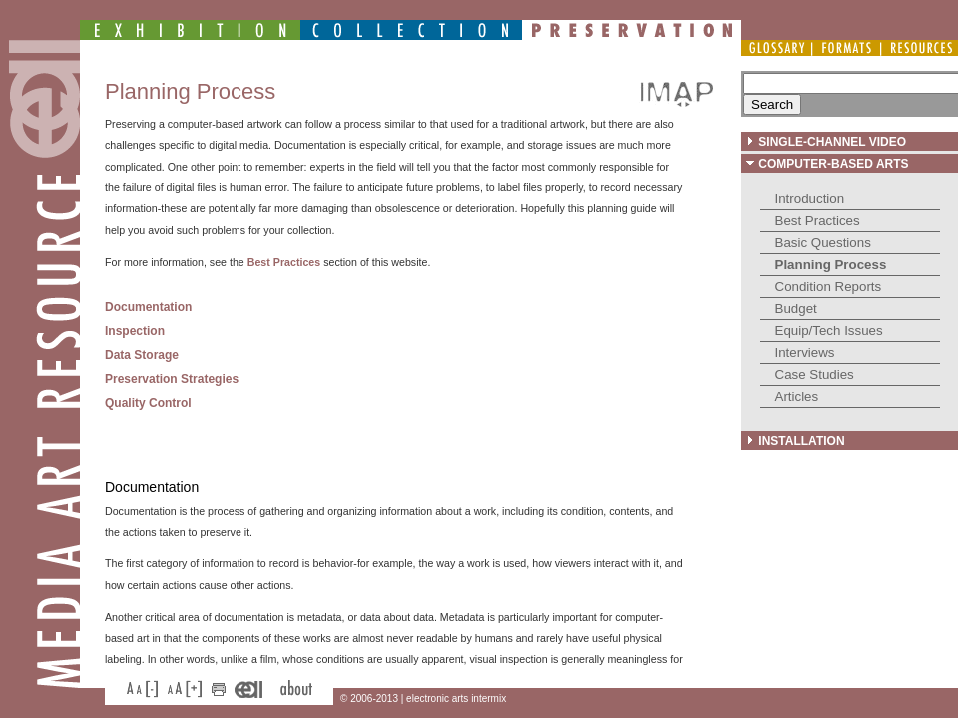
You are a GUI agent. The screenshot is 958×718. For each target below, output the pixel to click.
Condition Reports (828, 286)
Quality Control (148, 403)
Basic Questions (823, 242)
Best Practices (817, 220)
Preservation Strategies (172, 379)
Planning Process (831, 264)
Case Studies (814, 374)
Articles (797, 396)
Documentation (148, 307)
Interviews (805, 352)
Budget (796, 308)
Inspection (135, 331)
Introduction (810, 198)
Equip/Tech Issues (829, 330)
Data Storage (142, 355)
